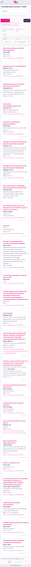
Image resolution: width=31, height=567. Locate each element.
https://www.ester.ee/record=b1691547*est (13, 178)
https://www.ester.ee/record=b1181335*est (13, 76)
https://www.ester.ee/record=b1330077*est (13, 158)
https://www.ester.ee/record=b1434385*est (13, 349)
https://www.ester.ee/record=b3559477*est (13, 305)
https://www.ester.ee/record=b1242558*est (13, 267)
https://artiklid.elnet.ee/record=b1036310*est (14, 217)
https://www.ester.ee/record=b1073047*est (13, 233)
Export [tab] (4, 34)
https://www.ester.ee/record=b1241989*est (13, 134)
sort (17, 39)
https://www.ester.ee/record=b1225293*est (13, 514)
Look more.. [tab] (19, 30)
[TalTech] (16, 2)
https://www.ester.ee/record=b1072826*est (13, 58)
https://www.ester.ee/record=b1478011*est (13, 283)
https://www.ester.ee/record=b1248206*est (13, 114)
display (5, 39)
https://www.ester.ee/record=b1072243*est (13, 431)
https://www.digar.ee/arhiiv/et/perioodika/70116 (14, 433)
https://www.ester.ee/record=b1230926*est (13, 494)
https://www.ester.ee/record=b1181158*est (13, 550)
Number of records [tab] (8, 30)
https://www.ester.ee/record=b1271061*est (13, 325)
